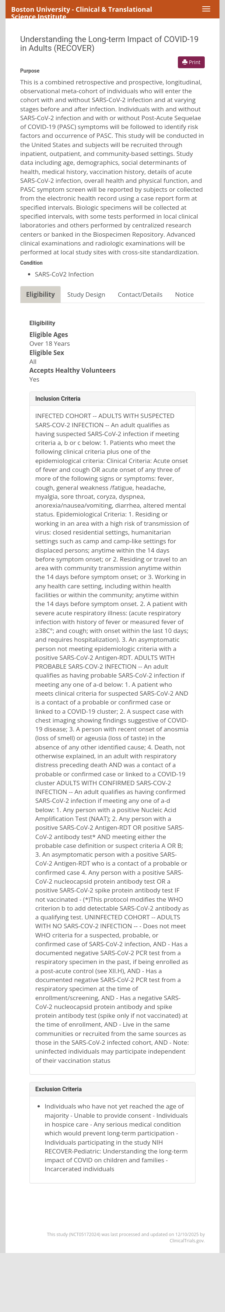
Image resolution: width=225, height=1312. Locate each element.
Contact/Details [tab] (140, 294)
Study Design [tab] (86, 294)
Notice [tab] (184, 294)
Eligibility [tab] (40, 294)
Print (191, 62)
